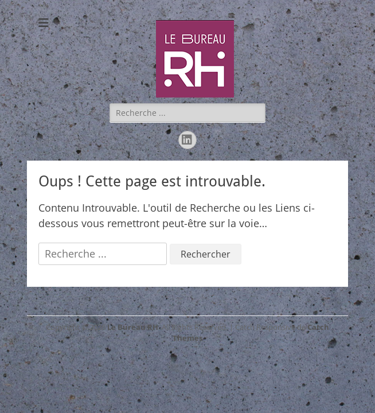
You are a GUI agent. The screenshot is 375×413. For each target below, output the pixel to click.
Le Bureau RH (132, 327)
